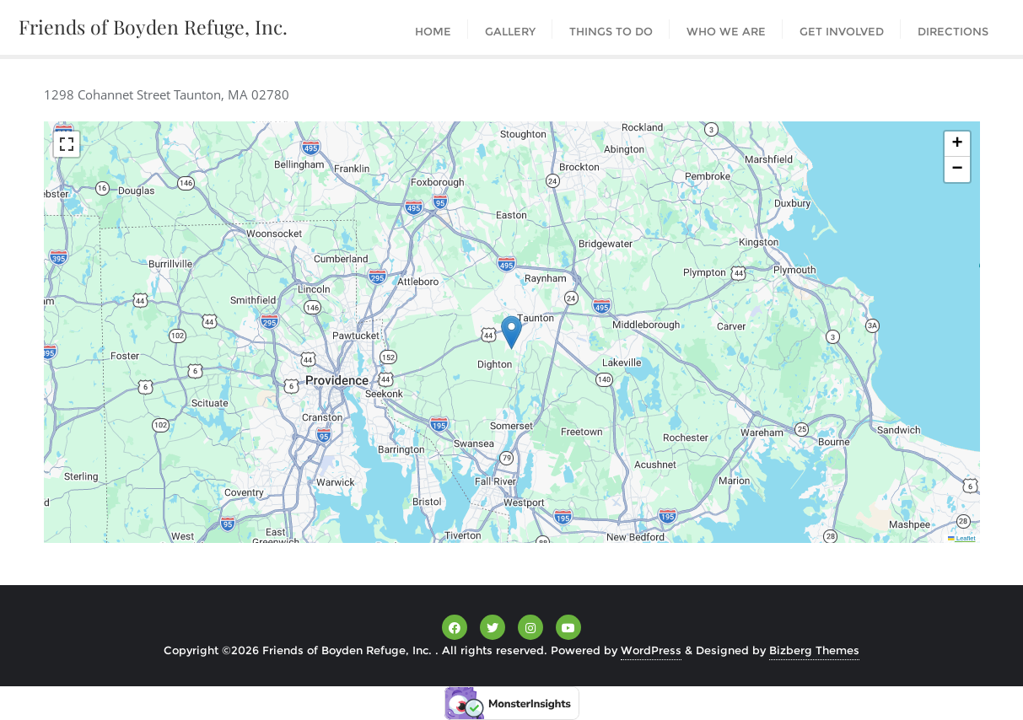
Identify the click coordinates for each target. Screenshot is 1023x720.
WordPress (651, 650)
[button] (511, 332)
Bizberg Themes (814, 650)
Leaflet (961, 538)
